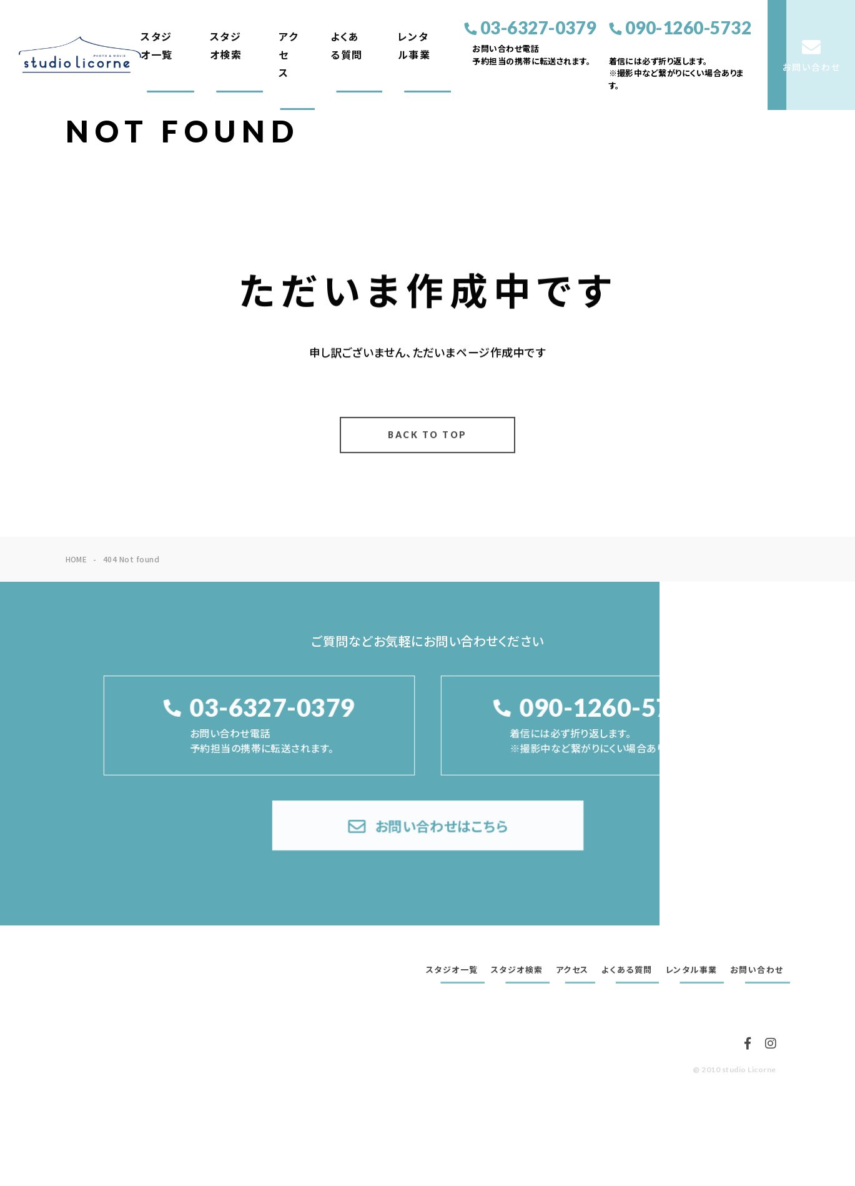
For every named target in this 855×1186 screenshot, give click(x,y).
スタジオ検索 (226, 46)
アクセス (288, 55)
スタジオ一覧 (157, 46)
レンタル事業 (414, 46)
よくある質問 (346, 46)
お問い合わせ (757, 970)
